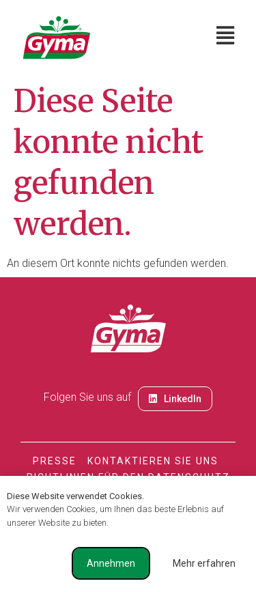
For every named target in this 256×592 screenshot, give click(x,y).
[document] (128, 296)
